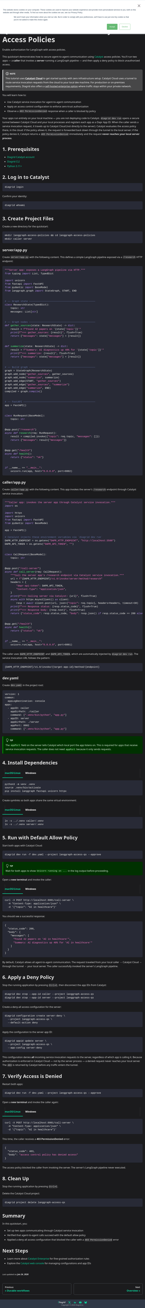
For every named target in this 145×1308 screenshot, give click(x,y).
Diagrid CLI (13, 161)
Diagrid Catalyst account (21, 157)
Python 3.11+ (14, 166)
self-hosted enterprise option (61, 86)
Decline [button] (125, 27)
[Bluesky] (85, 1302)
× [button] (139, 5)
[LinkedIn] (75, 1302)
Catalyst (98, 56)
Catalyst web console (32, 1263)
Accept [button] (112, 27)
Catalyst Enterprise (38, 1258)
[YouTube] (80, 1302)
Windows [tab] (30, 773)
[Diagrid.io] (61, 1302)
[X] (69, 1302)
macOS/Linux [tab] (12, 773)
